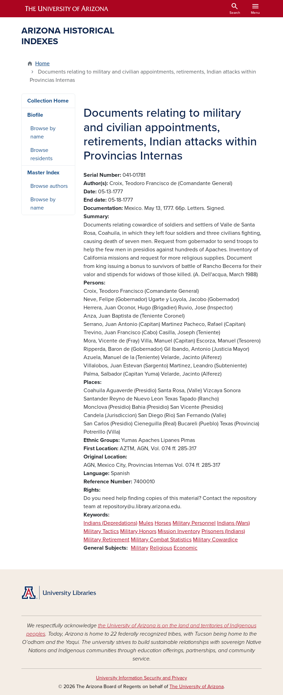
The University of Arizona (196, 686)
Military (139, 547)
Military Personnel (194, 523)
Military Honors (138, 531)
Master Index (43, 172)
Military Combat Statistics (161, 539)
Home (42, 63)
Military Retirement (106, 539)
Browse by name (43, 132)
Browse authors (49, 186)
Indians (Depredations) (110, 523)
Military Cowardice (215, 539)
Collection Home (48, 100)
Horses (163, 523)
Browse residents (41, 154)
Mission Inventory (179, 531)
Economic (185, 547)
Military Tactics (101, 531)
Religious (161, 547)
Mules (146, 523)
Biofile (35, 115)
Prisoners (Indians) (223, 531)
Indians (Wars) (233, 523)
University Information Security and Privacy (141, 678)
